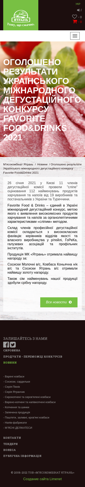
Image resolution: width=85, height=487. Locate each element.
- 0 (77, 17)
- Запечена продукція (16, 412)
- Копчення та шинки (16, 407)
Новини (42, 164)
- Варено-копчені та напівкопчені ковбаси (29, 402)
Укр (78, 4)
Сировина (11, 350)
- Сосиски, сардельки (16, 381)
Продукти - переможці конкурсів (32, 356)
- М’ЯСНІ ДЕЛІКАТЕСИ (17, 427)
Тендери (10, 444)
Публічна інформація (22, 456)
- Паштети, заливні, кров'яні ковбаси (26, 417)
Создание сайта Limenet (42, 479)
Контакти (12, 437)
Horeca (9, 450)
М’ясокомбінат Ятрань (18, 164)
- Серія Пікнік (11, 386)
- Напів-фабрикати (15, 422)
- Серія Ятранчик (14, 391)
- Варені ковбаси (13, 376)
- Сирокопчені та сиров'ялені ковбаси (27, 397)
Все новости (59, 302)
